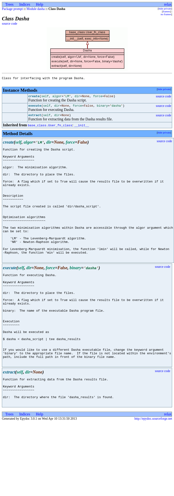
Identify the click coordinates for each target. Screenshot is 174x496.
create (34, 98)
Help (39, 4)
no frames (166, 14)
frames (166, 11)
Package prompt (12, 9)
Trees (9, 4)
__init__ (81, 129)
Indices (24, 4)
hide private (165, 8)
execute (34, 108)
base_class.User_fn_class (50, 129)
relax (168, 4)
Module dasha (36, 9)
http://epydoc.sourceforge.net (153, 467)
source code (9, 23)
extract (34, 118)
